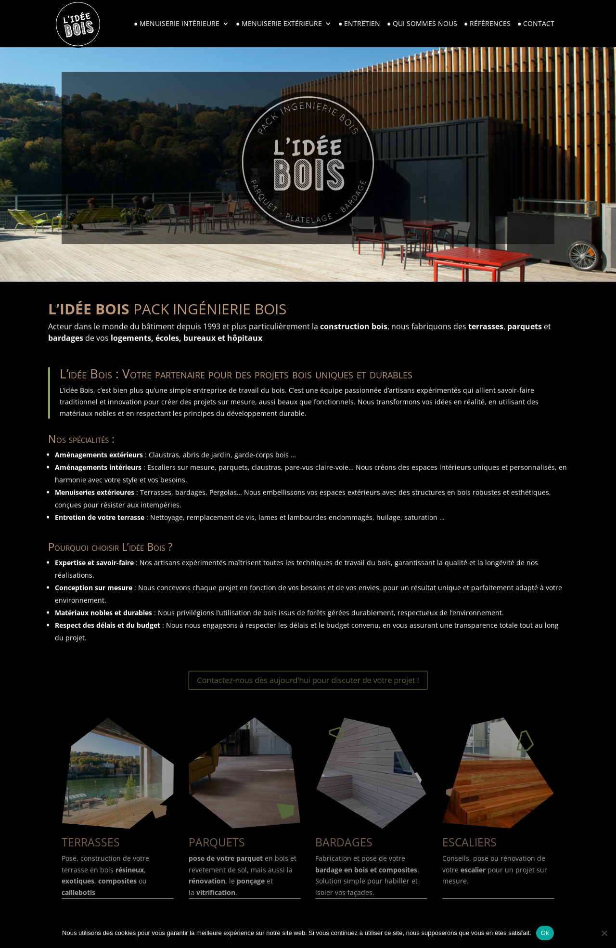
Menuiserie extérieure (282, 24)
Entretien (362, 24)
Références (490, 24)
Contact (538, 24)
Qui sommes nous (425, 24)
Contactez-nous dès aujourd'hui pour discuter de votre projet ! (308, 680)
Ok (545, 932)
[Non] (604, 933)
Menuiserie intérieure (179, 24)
